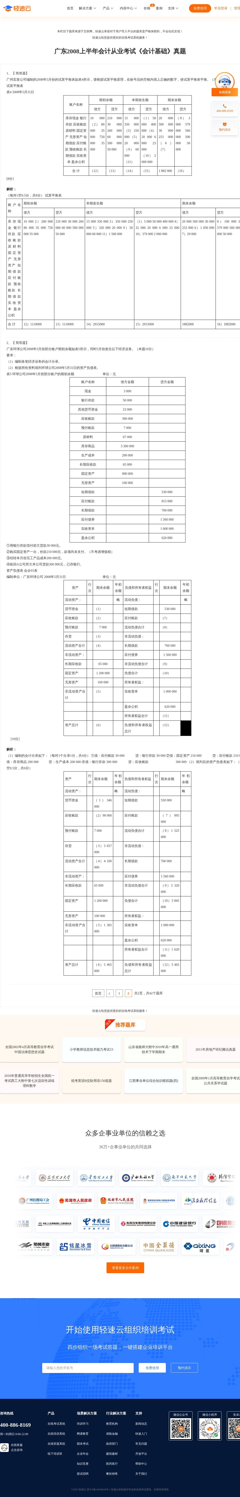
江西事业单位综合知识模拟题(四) (153, 1080)
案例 (159, 8)
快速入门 (141, 1433)
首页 (70, 8)
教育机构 (112, 1423)
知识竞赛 (83, 1463)
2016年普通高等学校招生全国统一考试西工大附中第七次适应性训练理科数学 (29, 1080)
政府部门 (112, 1443)
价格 (147, 8)
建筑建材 (112, 1453)
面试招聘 (83, 1473)
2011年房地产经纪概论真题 (215, 1049)
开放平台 (141, 1453)
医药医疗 (112, 1463)
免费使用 (200, 8)
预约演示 (184, 1368)
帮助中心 (141, 1463)
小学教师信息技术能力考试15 (91, 1049)
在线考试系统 (130, 37)
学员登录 (220, 8)
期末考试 (83, 1443)
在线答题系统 (56, 1443)
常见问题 (141, 1443)
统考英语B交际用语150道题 (91, 1080)
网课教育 (83, 1433)
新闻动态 (141, 1423)
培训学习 (83, 1423)
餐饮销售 (112, 1473)
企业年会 (83, 1453)
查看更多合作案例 (125, 1268)
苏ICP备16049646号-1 (98, 1489)
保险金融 (112, 1433)
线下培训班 (55, 1453)
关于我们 (141, 1473)
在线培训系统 (56, 1433)
